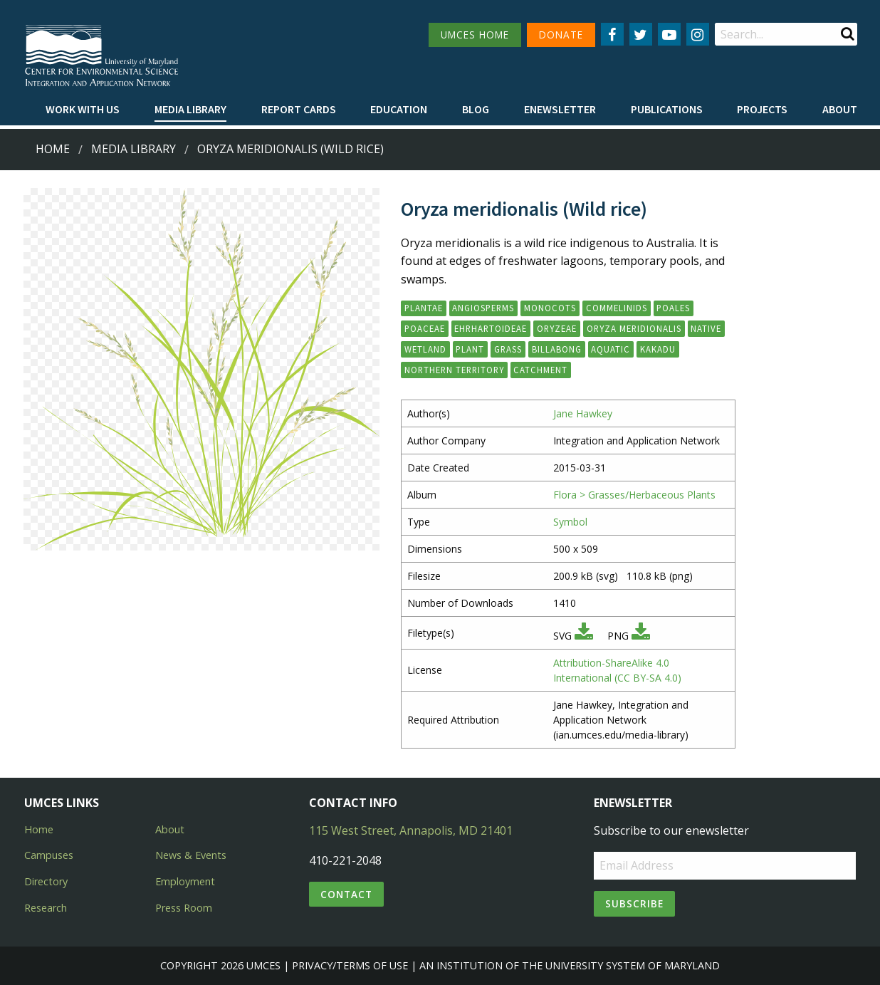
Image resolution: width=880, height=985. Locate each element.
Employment (185, 881)
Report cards (298, 109)
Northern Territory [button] (454, 369)
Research (45, 907)
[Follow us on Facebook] (612, 34)
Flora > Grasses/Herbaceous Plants (634, 494)
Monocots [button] (550, 307)
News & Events (190, 855)
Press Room (183, 907)
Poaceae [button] (424, 328)
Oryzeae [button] (557, 328)
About (839, 109)
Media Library (190, 109)
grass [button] (508, 349)
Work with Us (83, 109)
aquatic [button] (610, 349)
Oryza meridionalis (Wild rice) (290, 149)
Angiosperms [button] (483, 307)
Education (398, 109)
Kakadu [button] (658, 349)
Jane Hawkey (582, 413)
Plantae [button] (423, 307)
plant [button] (470, 349)
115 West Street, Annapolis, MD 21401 (411, 830)
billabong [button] (557, 349)
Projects (762, 109)
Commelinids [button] (616, 307)
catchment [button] (540, 369)
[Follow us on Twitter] (640, 34)
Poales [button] (673, 307)
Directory (46, 881)
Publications (667, 109)
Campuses (48, 855)
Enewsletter (560, 109)
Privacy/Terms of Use (350, 965)
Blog (475, 109)
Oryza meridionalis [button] (634, 328)
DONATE (561, 34)
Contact (346, 894)
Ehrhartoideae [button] (490, 328)
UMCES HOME (475, 34)
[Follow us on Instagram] (697, 34)
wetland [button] (425, 349)
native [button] (706, 328)
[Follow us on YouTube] (669, 34)
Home (53, 149)
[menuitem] (83, 110)
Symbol (570, 521)
